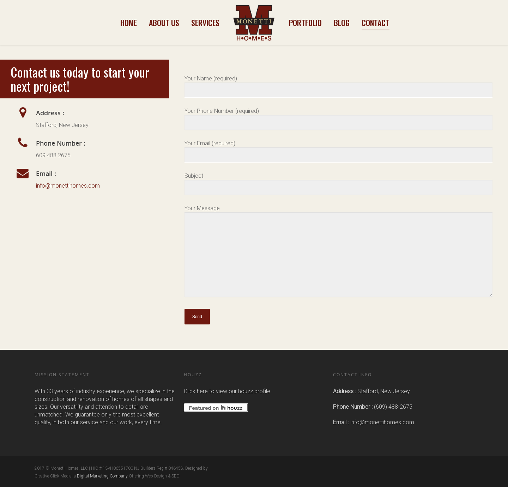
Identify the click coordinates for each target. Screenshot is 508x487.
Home (128, 22)
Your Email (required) (339, 151)
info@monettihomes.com (68, 185)
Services (205, 22)
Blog (342, 22)
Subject (339, 183)
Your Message (339, 252)
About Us (164, 22)
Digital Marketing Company (102, 476)
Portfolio (305, 22)
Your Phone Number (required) (339, 119)
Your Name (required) (339, 86)
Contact (375, 22)
